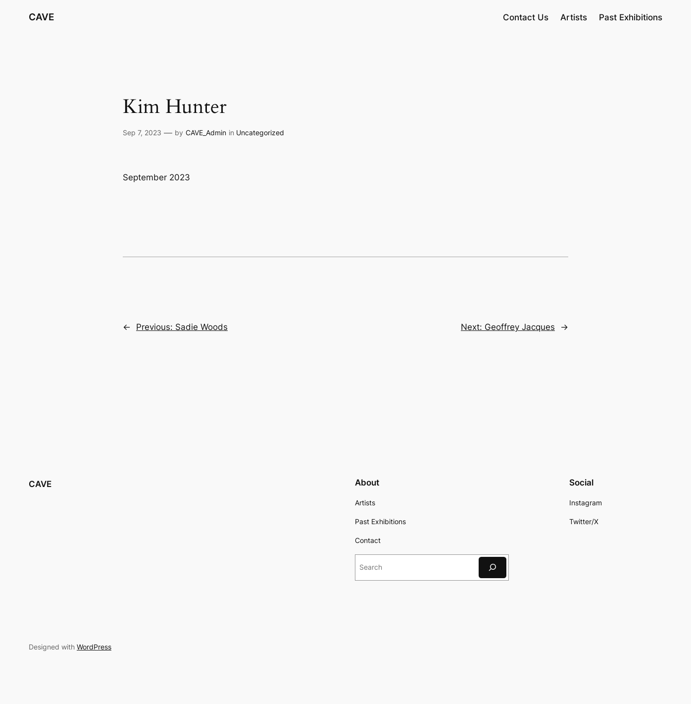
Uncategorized (260, 132)
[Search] (492, 567)
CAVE (41, 17)
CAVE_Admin (206, 132)
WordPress (94, 647)
